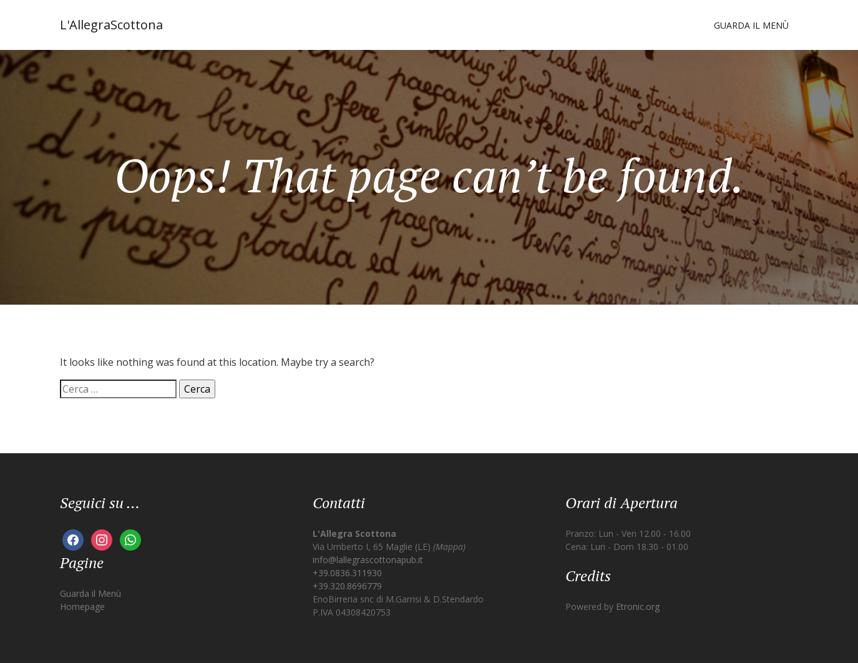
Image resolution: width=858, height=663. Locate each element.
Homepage (82, 606)
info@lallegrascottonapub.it (368, 560)
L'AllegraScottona (111, 24)
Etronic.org (638, 606)
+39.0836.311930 (347, 573)
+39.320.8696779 (347, 586)
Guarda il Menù (751, 25)
